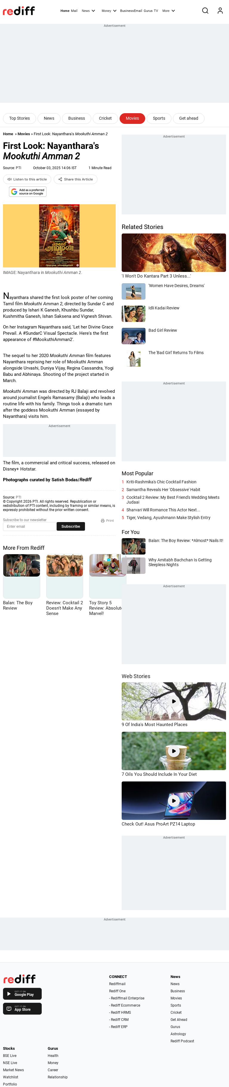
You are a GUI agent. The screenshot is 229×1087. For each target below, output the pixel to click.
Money (109, 10)
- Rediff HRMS (120, 1012)
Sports (159, 118)
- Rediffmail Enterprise (126, 998)
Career (53, 1070)
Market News (13, 1070)
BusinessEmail (131, 11)
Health (53, 1056)
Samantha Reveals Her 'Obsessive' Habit (163, 489)
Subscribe (70, 526)
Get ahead (188, 118)
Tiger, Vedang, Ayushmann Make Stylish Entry (168, 517)
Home (65, 11)
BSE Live (9, 1056)
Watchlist (10, 1077)
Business (76, 118)
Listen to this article (27, 179)
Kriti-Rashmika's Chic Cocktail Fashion (161, 481)
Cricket (105, 118)
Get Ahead (179, 1020)
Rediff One (117, 991)
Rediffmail (117, 984)
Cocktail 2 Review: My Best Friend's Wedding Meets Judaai (172, 499)
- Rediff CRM (119, 1020)
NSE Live (10, 1063)
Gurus (148, 11)
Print (107, 520)
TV (156, 11)
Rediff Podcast (182, 1041)
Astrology (178, 1034)
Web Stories (136, 676)
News (88, 10)
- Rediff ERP (118, 1027)
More (169, 10)
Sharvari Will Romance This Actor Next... (163, 509)
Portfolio (10, 1084)
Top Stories (19, 118)
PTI (18, 168)
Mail (74, 11)
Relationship (58, 1077)
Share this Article (75, 179)
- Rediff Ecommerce (124, 1005)
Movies (132, 118)
